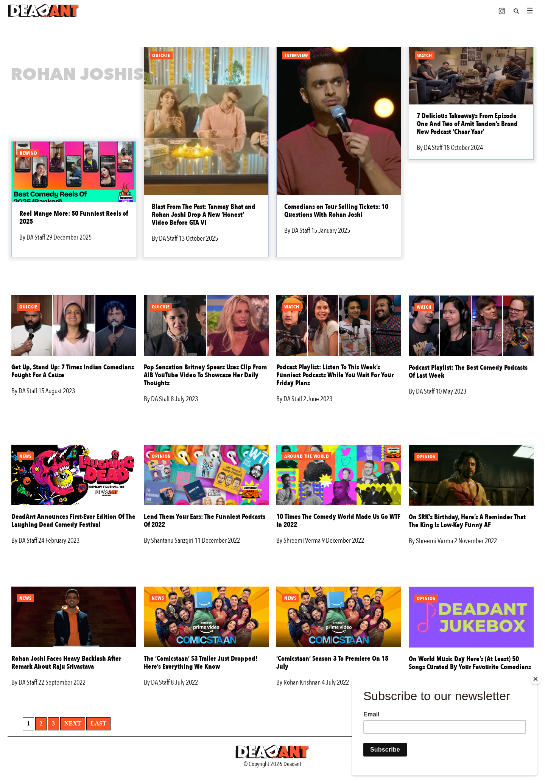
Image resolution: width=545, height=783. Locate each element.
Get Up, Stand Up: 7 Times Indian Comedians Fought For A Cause (72, 371)
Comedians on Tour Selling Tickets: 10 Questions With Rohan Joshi (336, 210)
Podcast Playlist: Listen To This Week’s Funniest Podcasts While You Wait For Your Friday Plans (335, 375)
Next (72, 723)
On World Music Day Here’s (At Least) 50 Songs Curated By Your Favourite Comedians (470, 663)
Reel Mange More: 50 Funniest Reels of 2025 (73, 217)
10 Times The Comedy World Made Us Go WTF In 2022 (338, 520)
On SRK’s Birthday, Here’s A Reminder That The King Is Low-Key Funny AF (467, 521)
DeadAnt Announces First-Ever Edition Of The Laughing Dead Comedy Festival (73, 520)
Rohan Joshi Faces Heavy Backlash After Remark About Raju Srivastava (66, 662)
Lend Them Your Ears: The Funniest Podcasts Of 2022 (204, 520)
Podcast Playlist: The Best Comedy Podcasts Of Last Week (468, 371)
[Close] (535, 679)
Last (98, 723)
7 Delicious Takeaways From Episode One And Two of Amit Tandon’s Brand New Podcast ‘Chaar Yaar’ (467, 124)
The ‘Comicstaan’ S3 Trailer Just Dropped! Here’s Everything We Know (201, 662)
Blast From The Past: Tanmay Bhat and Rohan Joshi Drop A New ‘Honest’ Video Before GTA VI (203, 214)
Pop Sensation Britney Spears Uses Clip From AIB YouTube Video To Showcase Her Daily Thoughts (205, 375)
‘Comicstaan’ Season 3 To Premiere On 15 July (332, 662)
